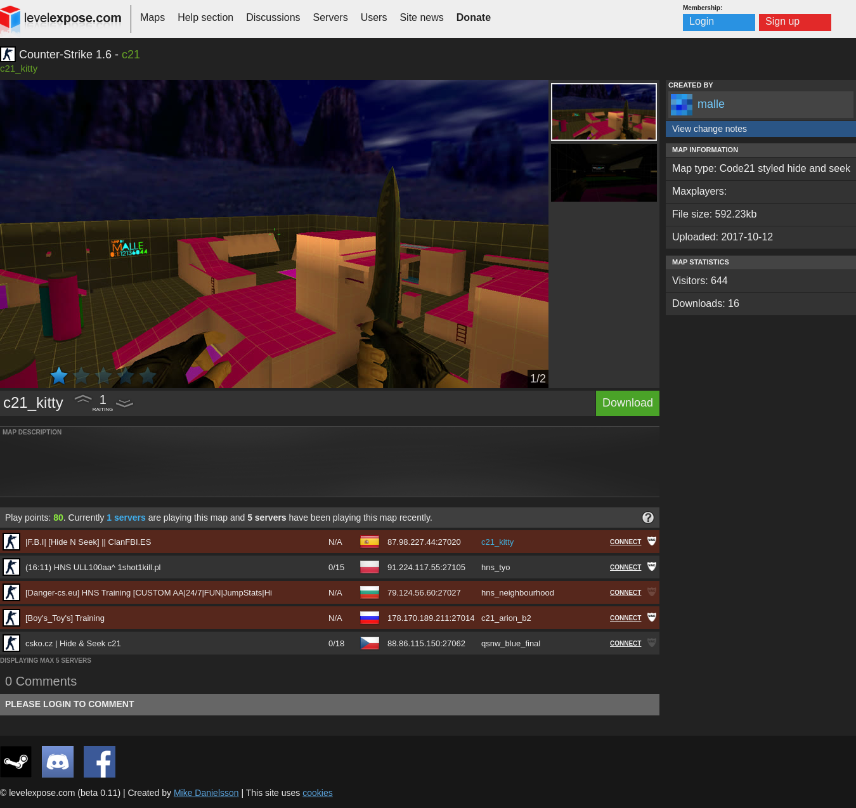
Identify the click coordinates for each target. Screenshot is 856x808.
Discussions (273, 17)
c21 (131, 54)
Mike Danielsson (206, 793)
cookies (317, 793)
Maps (152, 17)
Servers (330, 17)
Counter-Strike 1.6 (65, 54)
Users (374, 17)
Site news (421, 17)
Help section (205, 17)
